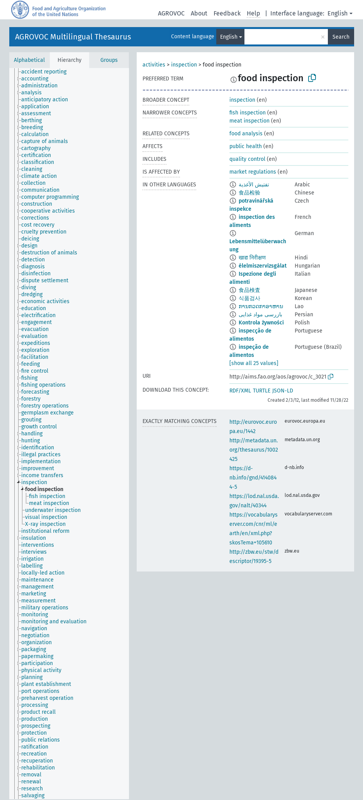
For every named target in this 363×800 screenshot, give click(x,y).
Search (340, 37)
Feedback (227, 13)
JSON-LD (282, 390)
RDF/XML (240, 390)
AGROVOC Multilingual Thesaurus (73, 36)
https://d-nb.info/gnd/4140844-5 (252, 477)
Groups (109, 60)
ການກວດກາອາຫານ (261, 306)
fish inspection (247, 112)
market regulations (252, 172)
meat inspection (249, 121)
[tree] (69, 433)
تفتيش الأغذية (254, 184)
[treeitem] (47, 71)
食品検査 (249, 290)
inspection (184, 64)
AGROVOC (171, 13)
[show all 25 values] (253, 363)
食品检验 (249, 192)
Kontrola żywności (261, 322)
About (199, 13)
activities (153, 64)
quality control (247, 159)
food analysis (246, 133)
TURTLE (261, 390)
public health (245, 146)
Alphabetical (29, 60)
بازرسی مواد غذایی (260, 314)
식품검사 (249, 298)
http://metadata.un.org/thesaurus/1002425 (253, 449)
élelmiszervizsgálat (263, 266)
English (337, 13)
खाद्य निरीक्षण (252, 257)
